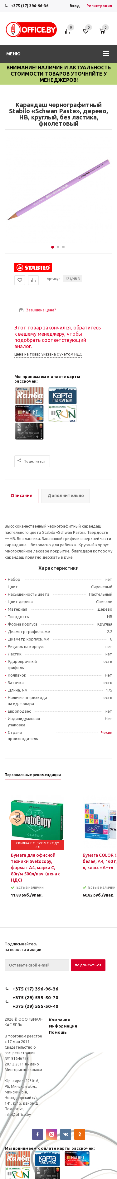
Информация (63, 1026)
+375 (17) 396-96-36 (29, 5)
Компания (59, 1020)
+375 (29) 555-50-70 (35, 997)
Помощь (58, 1032)
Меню (13, 53)
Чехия (106, 732)
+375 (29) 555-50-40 (35, 1006)
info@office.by (18, 1114)
